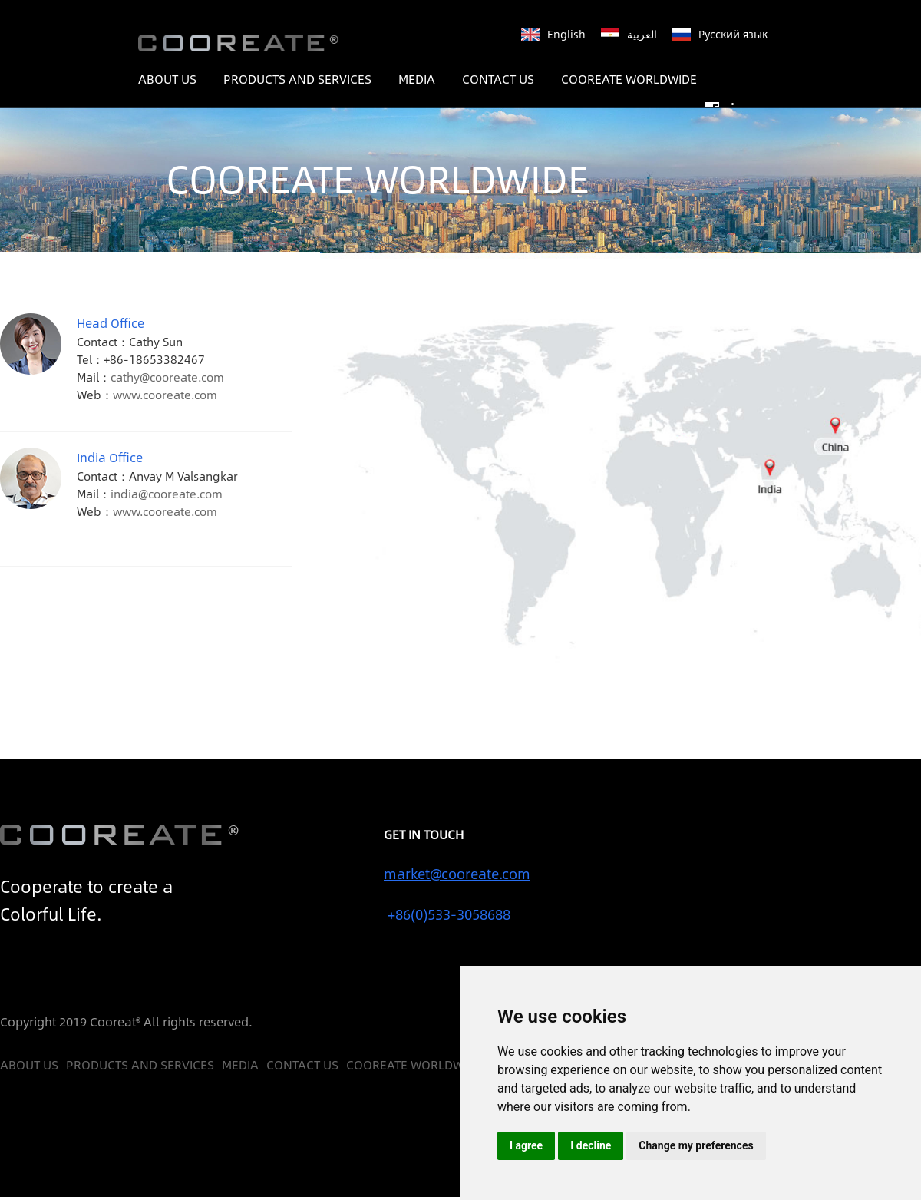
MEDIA (416, 78)
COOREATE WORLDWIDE (629, 78)
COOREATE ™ (242, 43)
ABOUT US (167, 78)
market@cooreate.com (457, 873)
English (566, 33)
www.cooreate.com (165, 394)
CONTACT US (498, 78)
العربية (642, 33)
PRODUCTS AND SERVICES (297, 78)
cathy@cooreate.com (167, 376)
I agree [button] (526, 1145)
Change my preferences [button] (696, 1145)
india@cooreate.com (167, 493)
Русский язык (733, 33)
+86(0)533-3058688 (447, 914)
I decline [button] (590, 1145)
